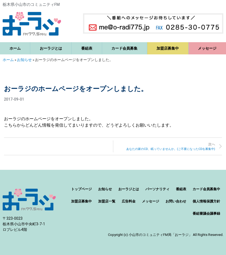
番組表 (86, 48)
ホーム (15, 48)
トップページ (81, 189)
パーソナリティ (157, 189)
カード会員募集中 (206, 189)
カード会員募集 (124, 48)
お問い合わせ (176, 201)
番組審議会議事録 (206, 213)
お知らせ (24, 59)
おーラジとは (51, 48)
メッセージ (150, 201)
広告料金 (129, 201)
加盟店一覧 (106, 201)
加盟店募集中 (168, 48)
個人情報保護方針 (206, 201)
